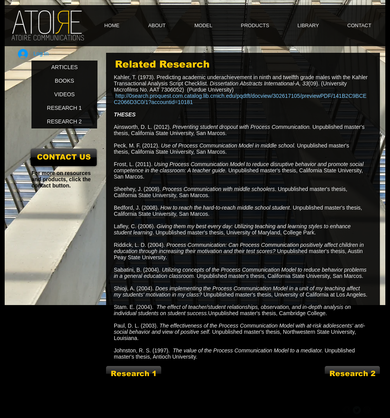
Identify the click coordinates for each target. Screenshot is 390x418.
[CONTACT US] (64, 157)
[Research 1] (133, 374)
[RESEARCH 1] (64, 108)
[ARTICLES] (64, 67)
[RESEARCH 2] (64, 121)
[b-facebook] (347, 410)
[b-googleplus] (367, 410)
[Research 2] (352, 374)
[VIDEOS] (64, 94)
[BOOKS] (64, 81)
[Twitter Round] (357, 410)
